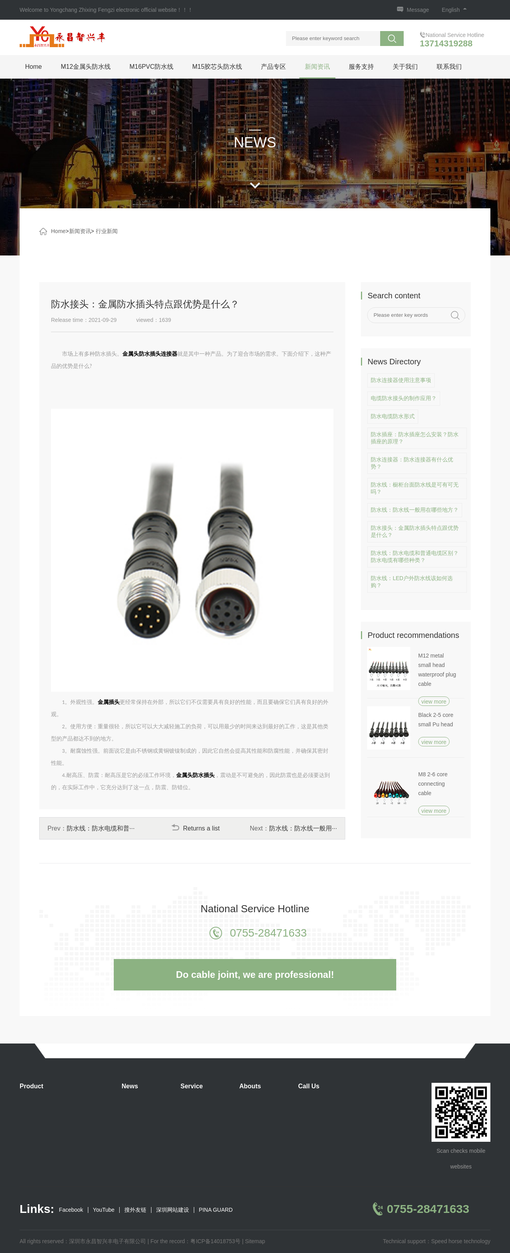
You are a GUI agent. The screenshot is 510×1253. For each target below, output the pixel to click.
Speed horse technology (460, 1241)
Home (33, 66)
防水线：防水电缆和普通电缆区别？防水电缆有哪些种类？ (415, 556)
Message (418, 10)
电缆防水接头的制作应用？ (404, 398)
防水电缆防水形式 (393, 416)
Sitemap (255, 1241)
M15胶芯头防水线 (217, 66)
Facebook (71, 1210)
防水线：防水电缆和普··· (101, 828)
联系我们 (449, 66)
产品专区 (273, 66)
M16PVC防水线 (151, 66)
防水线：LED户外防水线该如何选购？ (412, 581)
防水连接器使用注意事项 (401, 380)
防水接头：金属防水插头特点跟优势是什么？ (415, 531)
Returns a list (195, 828)
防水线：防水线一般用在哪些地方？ (415, 510)
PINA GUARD (216, 1210)
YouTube (104, 1210)
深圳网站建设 (172, 1210)
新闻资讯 (317, 66)
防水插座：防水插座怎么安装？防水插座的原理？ (415, 438)
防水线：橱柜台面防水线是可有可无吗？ (415, 488)
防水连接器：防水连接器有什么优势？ (412, 463)
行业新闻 (107, 231)
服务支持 (361, 66)
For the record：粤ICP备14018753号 (195, 1241)
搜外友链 (135, 1210)
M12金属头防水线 (86, 66)
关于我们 (405, 66)
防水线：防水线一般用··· (303, 828)
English (454, 10)
